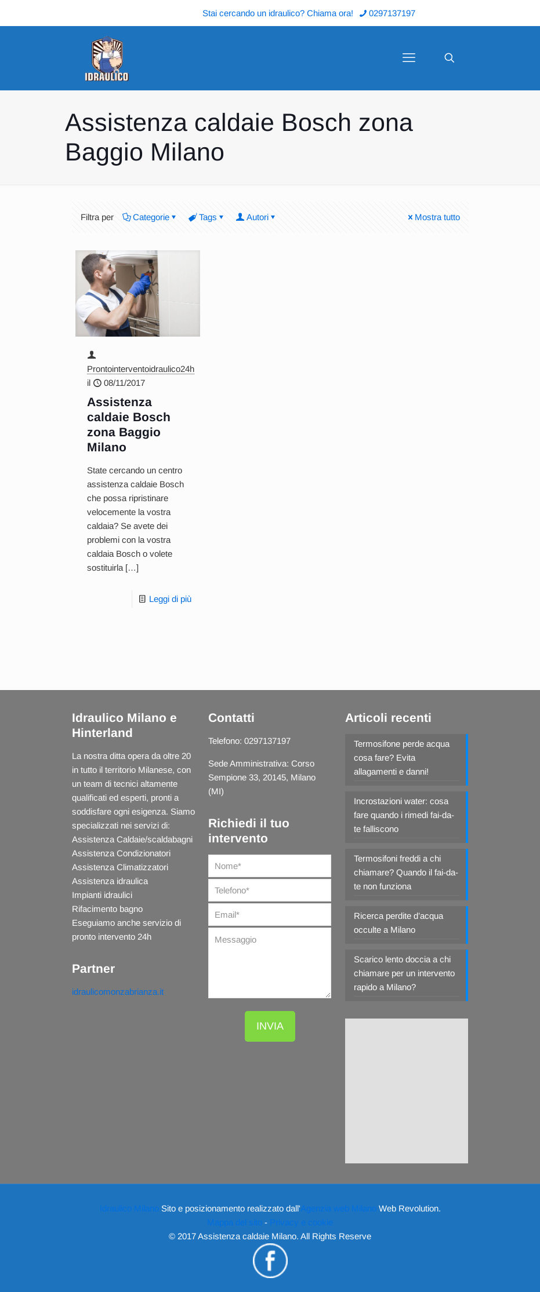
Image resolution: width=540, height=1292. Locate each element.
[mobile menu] (409, 58)
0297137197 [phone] (392, 13)
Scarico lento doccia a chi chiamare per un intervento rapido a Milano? (404, 973)
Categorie (150, 217)
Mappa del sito (234, 1222)
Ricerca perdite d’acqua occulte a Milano (398, 923)
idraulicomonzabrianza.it (118, 992)
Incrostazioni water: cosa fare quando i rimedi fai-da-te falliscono (404, 815)
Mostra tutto (433, 217)
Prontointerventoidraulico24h (140, 369)
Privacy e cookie (301, 1222)
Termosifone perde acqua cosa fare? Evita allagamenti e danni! (402, 757)
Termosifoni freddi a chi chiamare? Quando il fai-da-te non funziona (406, 872)
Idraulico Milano (129, 1208)
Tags (207, 217)
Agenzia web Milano (338, 1208)
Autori (256, 217)
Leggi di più (170, 599)
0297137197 (267, 741)
